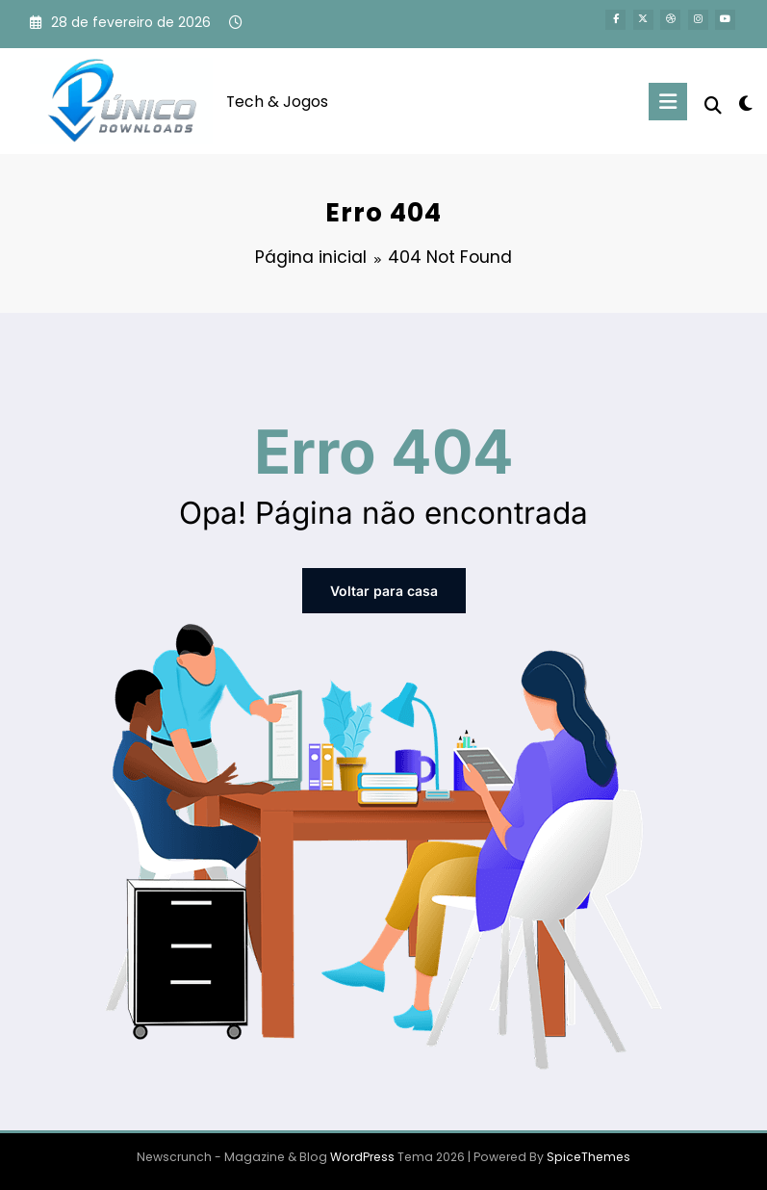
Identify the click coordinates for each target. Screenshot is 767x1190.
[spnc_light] (745, 103)
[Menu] (668, 101)
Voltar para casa (384, 590)
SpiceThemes (588, 1157)
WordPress (362, 1157)
